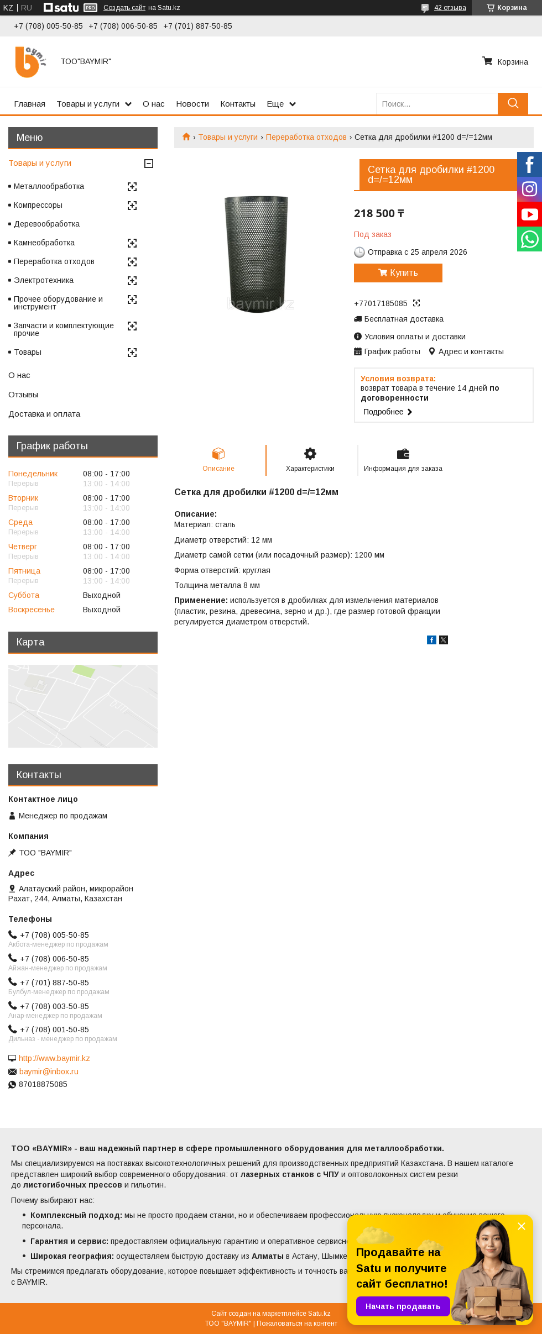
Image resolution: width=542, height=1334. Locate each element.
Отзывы (23, 394)
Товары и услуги (87, 103)
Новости (192, 103)
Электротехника (44, 280)
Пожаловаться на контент (297, 1323)
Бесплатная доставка (404, 318)
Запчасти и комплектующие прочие (64, 329)
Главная (29, 103)
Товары (27, 352)
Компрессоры (38, 205)
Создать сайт (124, 8)
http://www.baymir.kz (54, 1058)
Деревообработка (47, 223)
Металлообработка (49, 186)
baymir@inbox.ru (49, 1071)
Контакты (238, 103)
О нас (154, 103)
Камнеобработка (44, 242)
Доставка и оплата (44, 413)
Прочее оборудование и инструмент (58, 303)
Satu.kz (319, 1313)
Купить (404, 272)
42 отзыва (450, 8)
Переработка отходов (306, 137)
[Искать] (513, 103)
